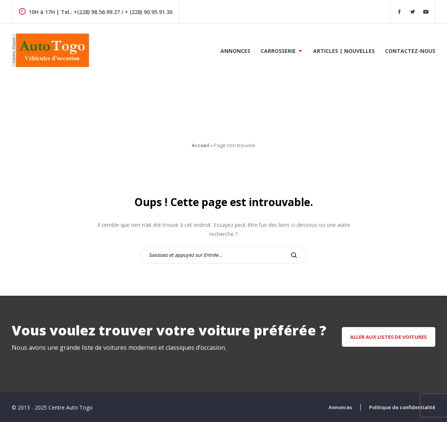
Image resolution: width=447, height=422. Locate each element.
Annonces (235, 50)
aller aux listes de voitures (388, 337)
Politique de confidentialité (402, 407)
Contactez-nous (410, 50)
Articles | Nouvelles (344, 50)
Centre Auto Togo (70, 407)
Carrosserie (278, 50)
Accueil (201, 145)
